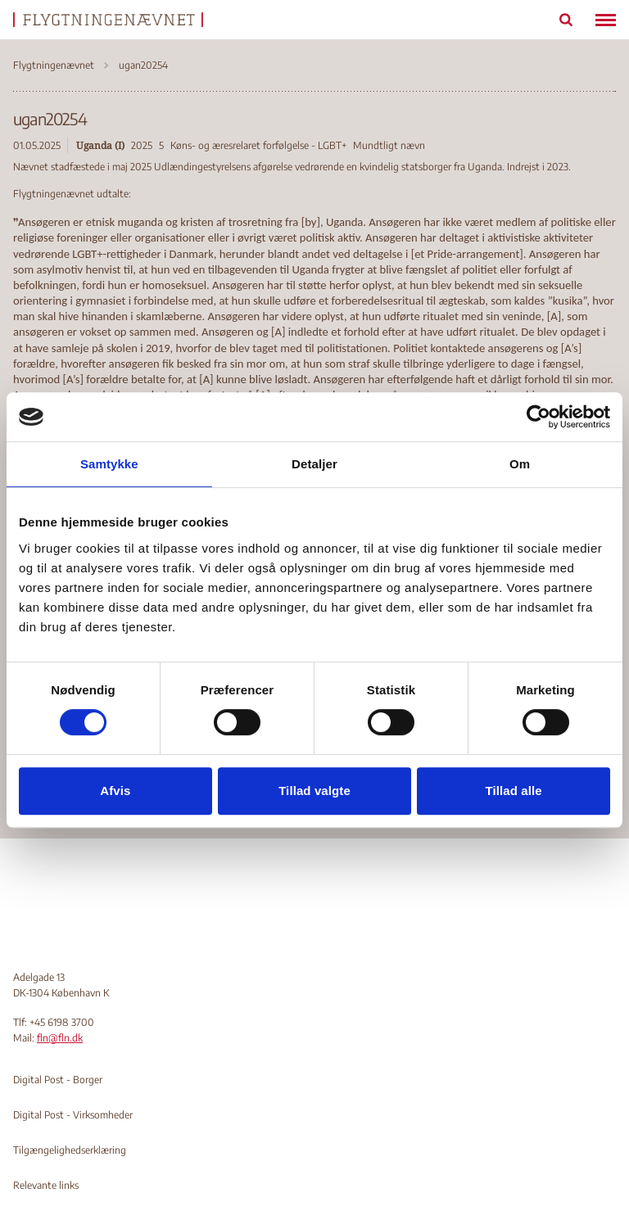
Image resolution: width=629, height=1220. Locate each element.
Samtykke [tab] (109, 464)
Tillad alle (514, 791)
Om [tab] (519, 464)
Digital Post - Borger (57, 1079)
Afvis (115, 791)
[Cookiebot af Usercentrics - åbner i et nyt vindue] (538, 416)
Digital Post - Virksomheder (73, 1115)
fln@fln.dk (60, 1038)
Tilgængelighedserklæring (69, 1150)
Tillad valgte (314, 791)
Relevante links (46, 1185)
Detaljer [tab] (314, 464)
